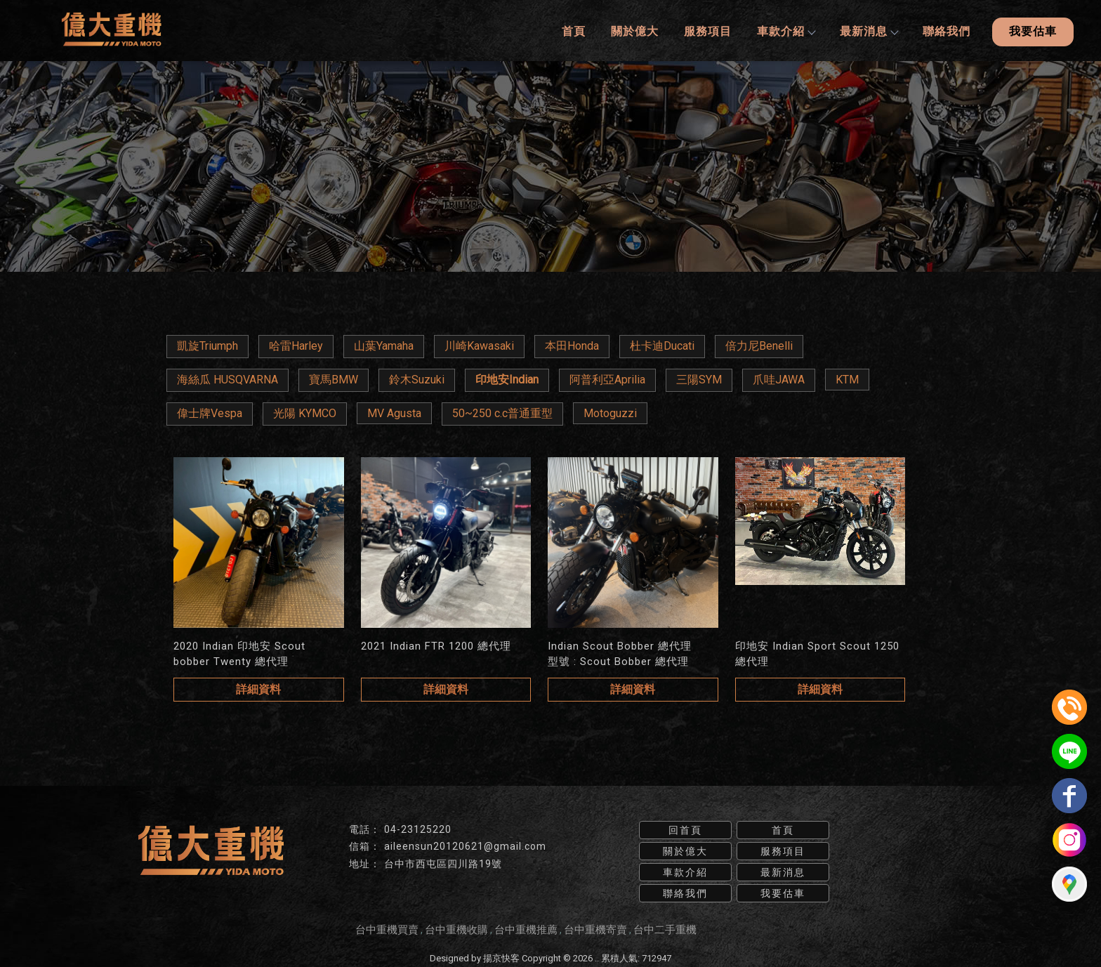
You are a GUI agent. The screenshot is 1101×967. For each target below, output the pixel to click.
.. (597, 955)
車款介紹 (784, 30)
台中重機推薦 (526, 927)
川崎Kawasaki (479, 343)
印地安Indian (507, 377)
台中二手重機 (665, 927)
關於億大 (633, 30)
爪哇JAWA (779, 377)
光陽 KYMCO (304, 411)
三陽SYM (699, 377)
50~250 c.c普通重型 (502, 411)
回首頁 (685, 827)
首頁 (572, 30)
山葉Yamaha (384, 343)
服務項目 (706, 30)
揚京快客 (501, 955)
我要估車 (1032, 30)
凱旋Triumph (207, 343)
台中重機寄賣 (595, 927)
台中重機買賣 (386, 927)
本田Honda (572, 343)
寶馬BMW (333, 377)
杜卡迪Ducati (662, 343)
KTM (847, 377)
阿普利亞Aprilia (607, 377)
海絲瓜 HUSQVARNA (227, 377)
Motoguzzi (610, 411)
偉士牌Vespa (209, 411)
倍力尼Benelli (759, 343)
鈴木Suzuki (416, 377)
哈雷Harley (296, 343)
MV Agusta (394, 411)
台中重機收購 (456, 927)
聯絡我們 (945, 30)
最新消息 (867, 30)
